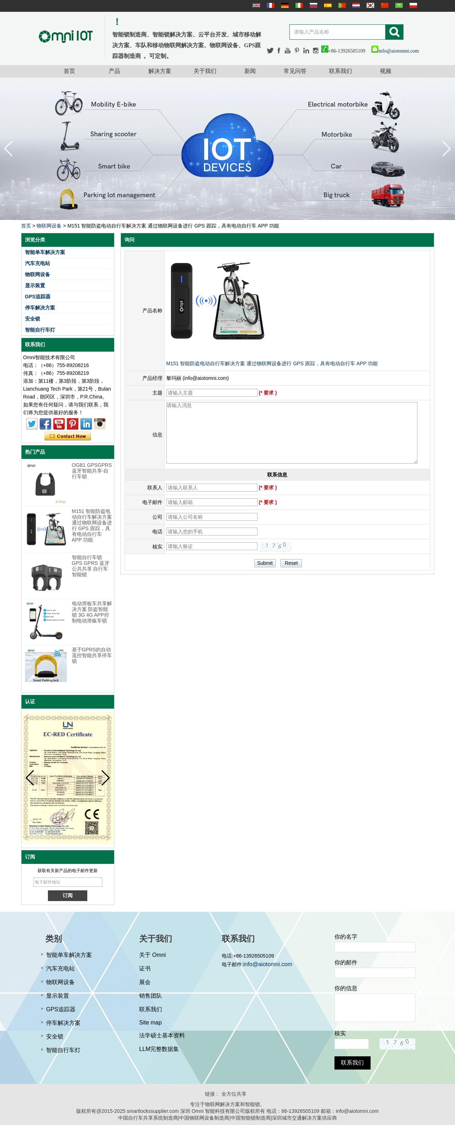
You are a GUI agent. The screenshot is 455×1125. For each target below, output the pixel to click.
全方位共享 (233, 1094)
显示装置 (35, 285)
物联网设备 (49, 226)
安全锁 (32, 319)
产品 (114, 71)
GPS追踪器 (38, 296)
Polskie (412, 5)
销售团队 (150, 996)
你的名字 (345, 937)
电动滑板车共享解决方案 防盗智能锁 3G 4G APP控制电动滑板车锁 (92, 612)
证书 (145, 968)
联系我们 (340, 71)
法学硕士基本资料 (162, 1035)
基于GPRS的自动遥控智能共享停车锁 (92, 655)
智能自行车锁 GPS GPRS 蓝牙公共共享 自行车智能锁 (90, 565)
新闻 (250, 71)
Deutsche (284, 5)
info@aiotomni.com (395, 51)
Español (327, 5)
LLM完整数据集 (159, 1049)
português (341, 5)
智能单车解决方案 (45, 252)
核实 (340, 1033)
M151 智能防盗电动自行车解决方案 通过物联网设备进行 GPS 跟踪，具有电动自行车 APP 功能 (92, 525)
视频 (385, 71)
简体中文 (383, 5)
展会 (145, 982)
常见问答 (295, 71)
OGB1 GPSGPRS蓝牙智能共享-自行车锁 (92, 470)
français (269, 5)
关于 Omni (152, 955)
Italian (298, 5)
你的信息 (345, 988)
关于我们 (205, 71)
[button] (446, 149)
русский (312, 5)
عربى (398, 5)
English (255, 5)
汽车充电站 (37, 263)
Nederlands (355, 5)
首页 (69, 71)
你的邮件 (345, 962)
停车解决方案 (40, 307)
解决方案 (159, 71)
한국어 (369, 5)
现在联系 (68, 436)
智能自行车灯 (40, 330)
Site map (150, 1022)
